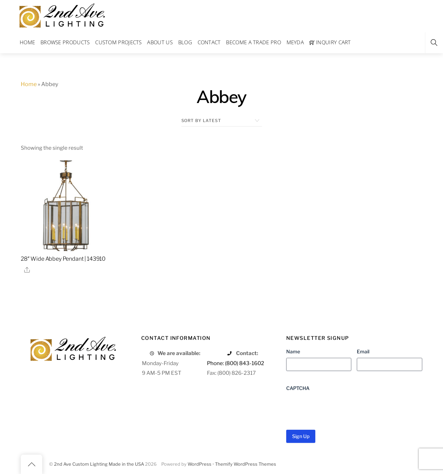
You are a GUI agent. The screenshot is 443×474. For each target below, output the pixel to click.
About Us (159, 42)
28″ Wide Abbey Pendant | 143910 (63, 258)
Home (27, 42)
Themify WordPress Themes (245, 464)
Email (363, 351)
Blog (185, 42)
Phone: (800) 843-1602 (235, 363)
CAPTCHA (297, 388)
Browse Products (65, 42)
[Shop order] (221, 121)
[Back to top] (31, 464)
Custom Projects (118, 42)
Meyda (295, 42)
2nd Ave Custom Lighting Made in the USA (99, 464)
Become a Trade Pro (253, 42)
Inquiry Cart (330, 42)
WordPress (199, 464)
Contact (209, 42)
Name (293, 351)
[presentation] (338, 407)
